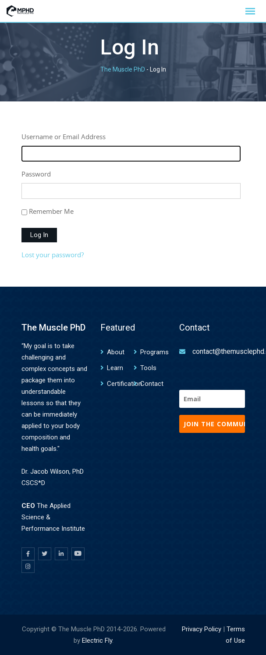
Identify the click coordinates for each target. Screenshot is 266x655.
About (115, 352)
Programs (154, 352)
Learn (115, 368)
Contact (151, 384)
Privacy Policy (201, 629)
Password (36, 173)
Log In (39, 235)
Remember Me (51, 211)
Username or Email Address (63, 136)
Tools (148, 368)
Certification (124, 384)
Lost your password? (52, 254)
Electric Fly (97, 640)
